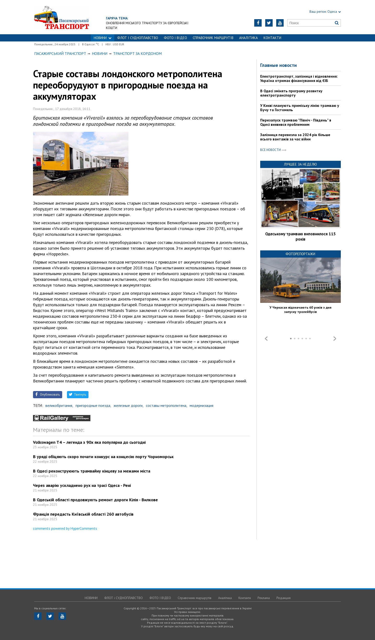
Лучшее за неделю (300, 164)
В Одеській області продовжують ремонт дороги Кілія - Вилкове (95, 499)
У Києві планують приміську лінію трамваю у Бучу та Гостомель (299, 107)
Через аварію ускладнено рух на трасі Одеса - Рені (82, 485)
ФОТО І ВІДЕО (175, 37)
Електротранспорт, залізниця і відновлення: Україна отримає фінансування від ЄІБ (299, 78)
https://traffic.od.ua (61, 17)
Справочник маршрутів (213, 37)
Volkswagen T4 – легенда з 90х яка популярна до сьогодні (89, 442)
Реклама (264, 598)
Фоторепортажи (300, 254)
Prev (266, 338)
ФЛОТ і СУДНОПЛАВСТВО (137, 37)
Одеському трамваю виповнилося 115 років (300, 236)
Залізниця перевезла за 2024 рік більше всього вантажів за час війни (295, 136)
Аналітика (248, 37)
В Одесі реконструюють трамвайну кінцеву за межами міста (91, 471)
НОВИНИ (102, 37)
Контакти (272, 37)
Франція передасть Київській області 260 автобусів (83, 514)
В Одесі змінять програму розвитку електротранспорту (291, 93)
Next (335, 338)
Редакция (283, 598)
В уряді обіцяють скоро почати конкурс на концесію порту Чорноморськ (103, 456)
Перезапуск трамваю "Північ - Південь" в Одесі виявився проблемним (295, 122)
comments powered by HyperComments (65, 528)
